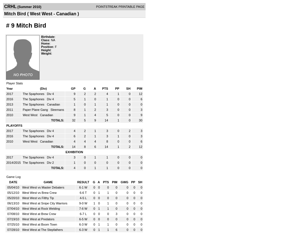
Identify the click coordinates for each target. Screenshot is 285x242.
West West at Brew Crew (39, 214)
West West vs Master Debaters (43, 187)
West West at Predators (38, 219)
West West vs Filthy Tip (38, 198)
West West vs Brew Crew (39, 192)
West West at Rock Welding (41, 208)
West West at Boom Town (39, 224)
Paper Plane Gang (36, 109)
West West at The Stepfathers (42, 229)
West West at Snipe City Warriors (44, 203)
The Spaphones (34, 94)
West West (30, 115)
